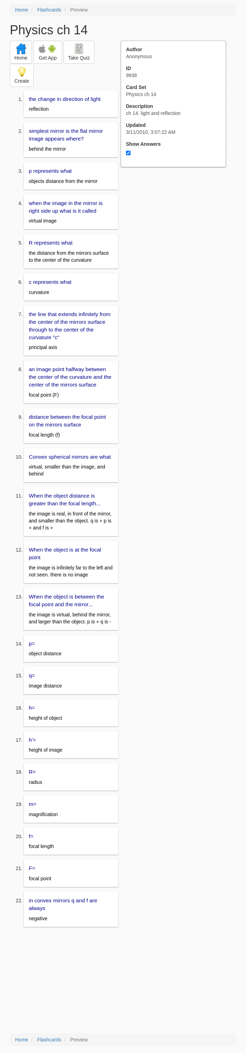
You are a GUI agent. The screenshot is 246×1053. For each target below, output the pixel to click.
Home (21, 10)
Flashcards (49, 10)
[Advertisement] (177, 236)
